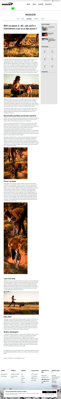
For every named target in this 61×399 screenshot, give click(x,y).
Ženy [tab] (34, 4)
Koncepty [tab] (48, 4)
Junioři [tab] (40, 4)
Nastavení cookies (49, 394)
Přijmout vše (49, 392)
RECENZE (36, 19)
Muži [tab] (28, 4)
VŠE (18, 19)
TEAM (42, 19)
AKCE (22, 19)
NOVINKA (29, 19)
